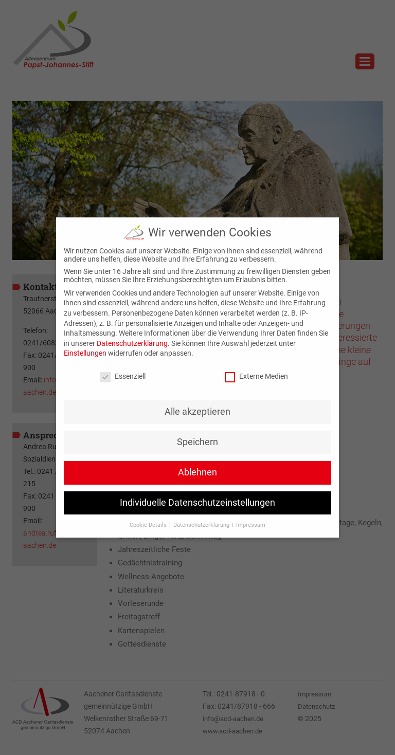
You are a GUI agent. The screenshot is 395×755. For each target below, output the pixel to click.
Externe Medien (256, 376)
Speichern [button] (197, 442)
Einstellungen (85, 353)
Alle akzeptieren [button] (197, 412)
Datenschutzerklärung (132, 343)
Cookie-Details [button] (149, 525)
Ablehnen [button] (197, 472)
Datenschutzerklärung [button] (202, 525)
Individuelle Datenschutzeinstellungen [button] (197, 503)
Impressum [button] (250, 525)
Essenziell (123, 376)
